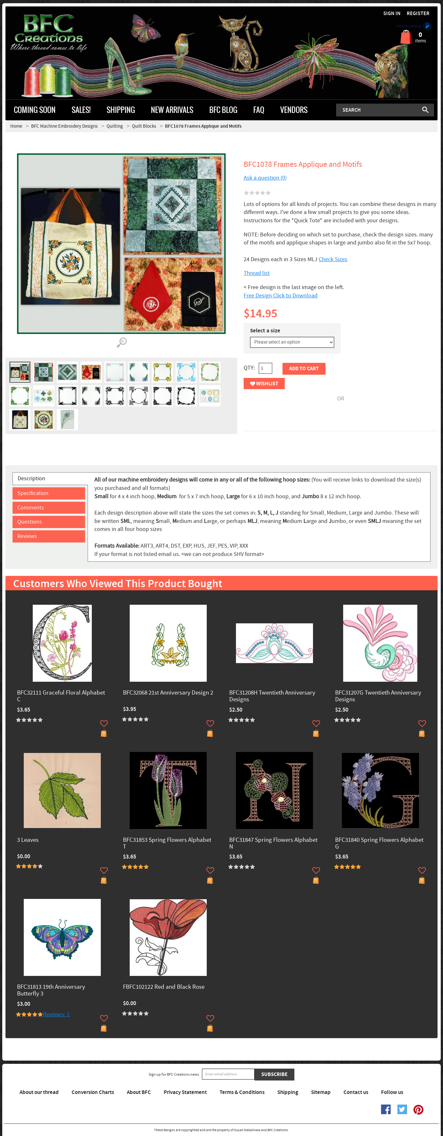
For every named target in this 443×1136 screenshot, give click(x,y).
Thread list (257, 273)
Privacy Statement (185, 1092)
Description (31, 478)
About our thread (39, 1092)
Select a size (265, 331)
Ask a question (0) (265, 178)
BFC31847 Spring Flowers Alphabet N (273, 843)
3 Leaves (28, 840)
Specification (32, 493)
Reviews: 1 (56, 1015)
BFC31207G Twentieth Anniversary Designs (378, 696)
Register (418, 13)
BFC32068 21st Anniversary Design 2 (168, 693)
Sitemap (321, 1092)
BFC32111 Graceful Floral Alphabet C (61, 696)
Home (16, 126)
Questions (29, 521)
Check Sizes (333, 259)
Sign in (392, 13)
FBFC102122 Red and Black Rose (163, 987)
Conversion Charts (93, 1092)
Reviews (27, 536)
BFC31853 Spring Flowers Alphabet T (167, 843)
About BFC (139, 1092)
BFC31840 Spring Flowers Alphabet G (379, 843)
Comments (30, 507)
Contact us (355, 1092)
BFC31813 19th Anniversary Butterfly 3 (51, 990)
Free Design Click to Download (280, 295)
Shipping (287, 1092)
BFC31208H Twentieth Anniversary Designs (272, 696)
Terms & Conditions (242, 1092)
